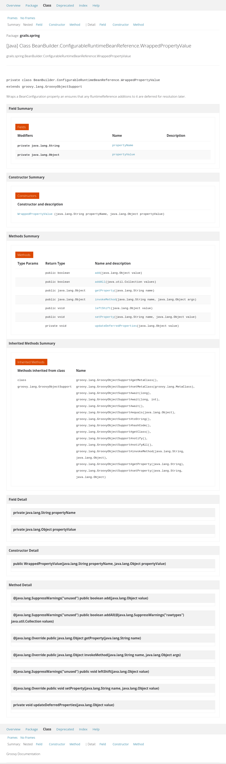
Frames (12, 18)
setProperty (104, 316)
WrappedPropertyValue (34, 213)
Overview (13, 5)
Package (32, 5)
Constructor (57, 25)
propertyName (122, 145)
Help (96, 5)
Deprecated (65, 5)
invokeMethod (105, 299)
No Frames (27, 18)
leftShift (103, 307)
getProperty (104, 290)
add (97, 272)
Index (83, 5)
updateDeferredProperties (116, 325)
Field (39, 25)
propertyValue (123, 154)
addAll (100, 281)
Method (75, 25)
